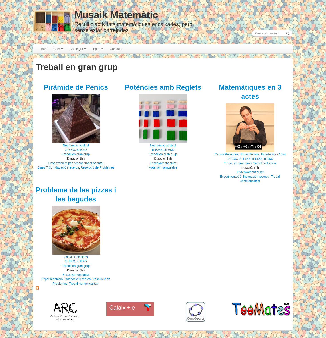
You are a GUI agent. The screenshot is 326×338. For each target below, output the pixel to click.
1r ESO (157, 149)
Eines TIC (44, 167)
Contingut (78, 49)
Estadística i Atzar (273, 154)
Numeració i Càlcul (76, 145)
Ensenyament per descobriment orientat (75, 163)
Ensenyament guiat (163, 163)
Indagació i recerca (66, 167)
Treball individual (265, 163)
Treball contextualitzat (84, 283)
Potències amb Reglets (163, 87)
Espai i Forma (249, 154)
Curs (58, 49)
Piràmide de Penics (76, 87)
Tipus (98, 49)
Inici (44, 49)
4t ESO (82, 149)
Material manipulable (163, 167)
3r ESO (70, 149)
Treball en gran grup (76, 154)
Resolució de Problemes (97, 167)
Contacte (116, 49)
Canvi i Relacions (227, 154)
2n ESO (168, 149)
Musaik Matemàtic (116, 14)
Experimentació (230, 176)
